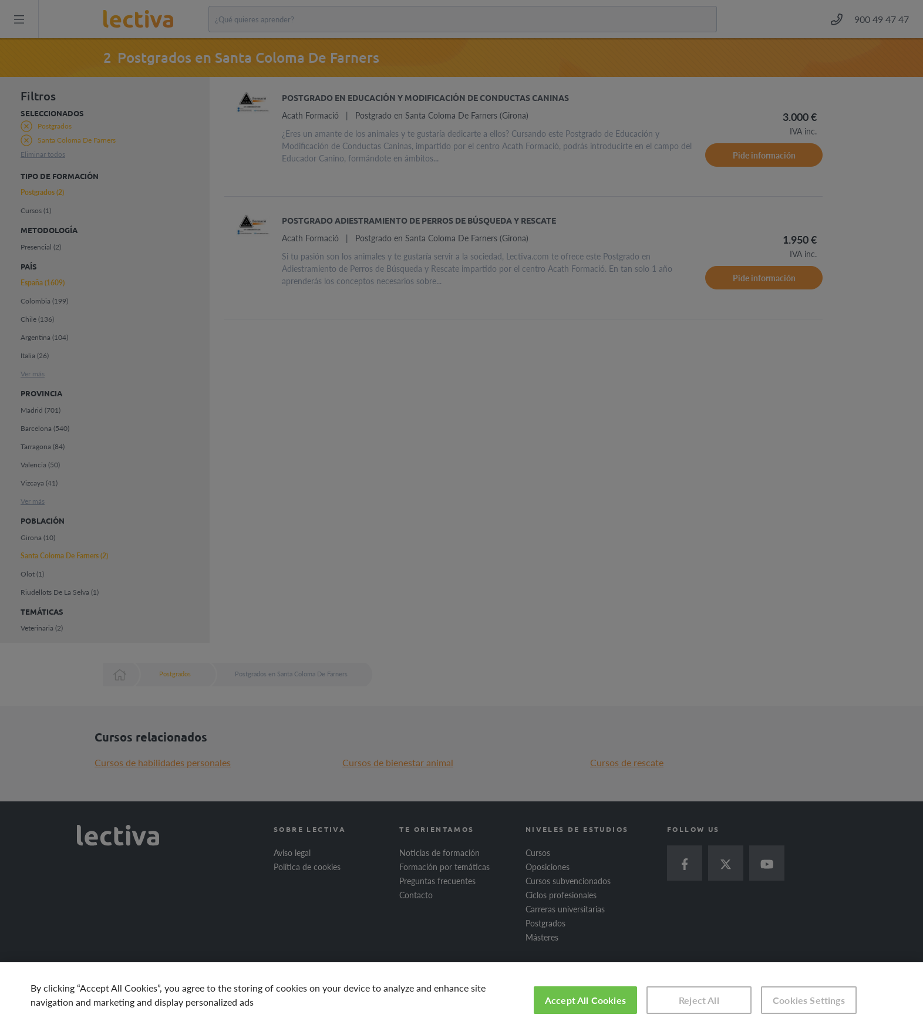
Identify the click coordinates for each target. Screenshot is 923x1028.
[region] (461, 995)
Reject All (699, 1000)
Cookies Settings (809, 1000)
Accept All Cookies (585, 1000)
